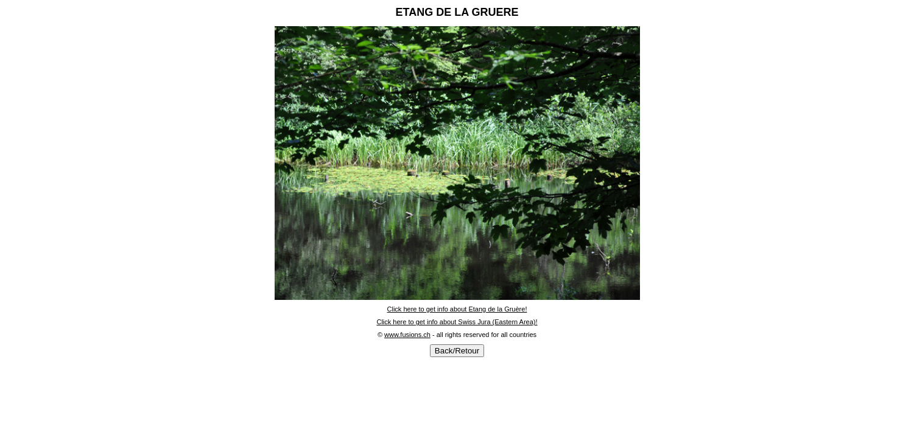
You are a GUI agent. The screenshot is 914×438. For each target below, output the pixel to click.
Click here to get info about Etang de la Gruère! (457, 309)
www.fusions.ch (407, 334)
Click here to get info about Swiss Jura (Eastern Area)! (456, 321)
